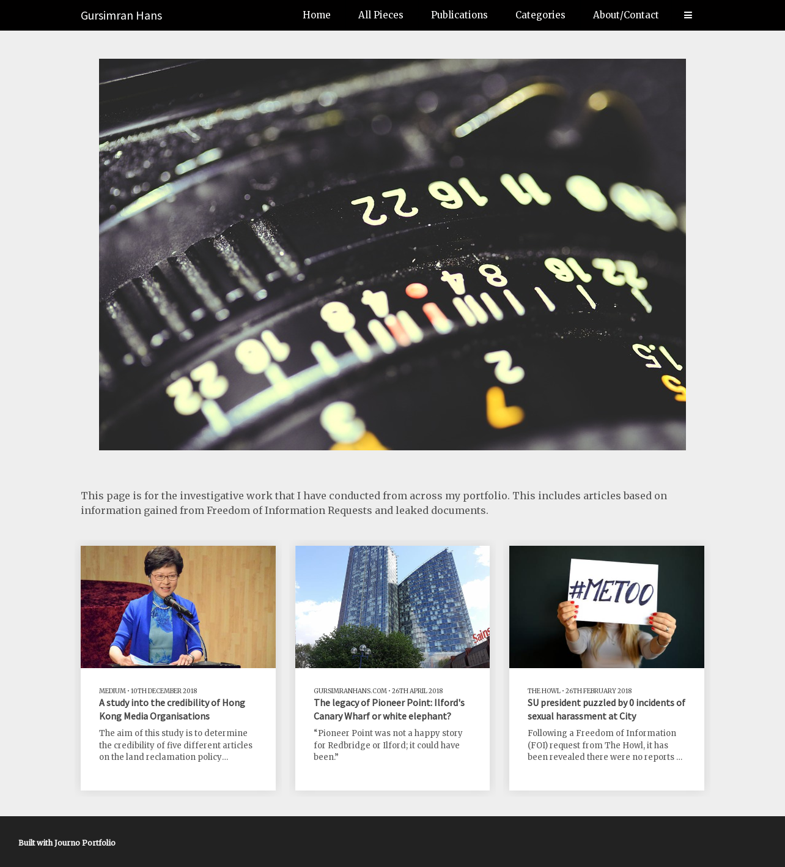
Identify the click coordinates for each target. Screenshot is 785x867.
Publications (459, 15)
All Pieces (381, 15)
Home (317, 15)
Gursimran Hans (121, 15)
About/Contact (626, 15)
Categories (540, 15)
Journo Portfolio (85, 842)
